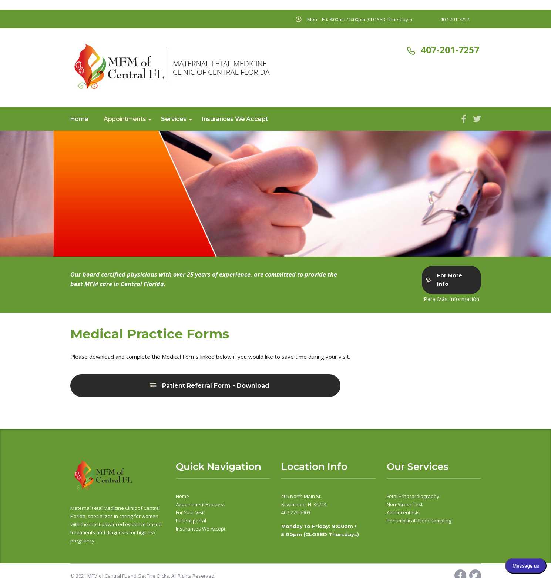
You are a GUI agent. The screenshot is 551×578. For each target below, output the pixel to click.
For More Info (444, 279)
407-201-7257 (450, 49)
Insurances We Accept (235, 119)
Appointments (125, 119)
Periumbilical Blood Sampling (419, 520)
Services (174, 119)
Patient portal (191, 520)
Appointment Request (200, 504)
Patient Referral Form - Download (210, 385)
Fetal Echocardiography (413, 496)
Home (79, 119)
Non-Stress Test (405, 504)
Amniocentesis (403, 512)
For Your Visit (190, 512)
